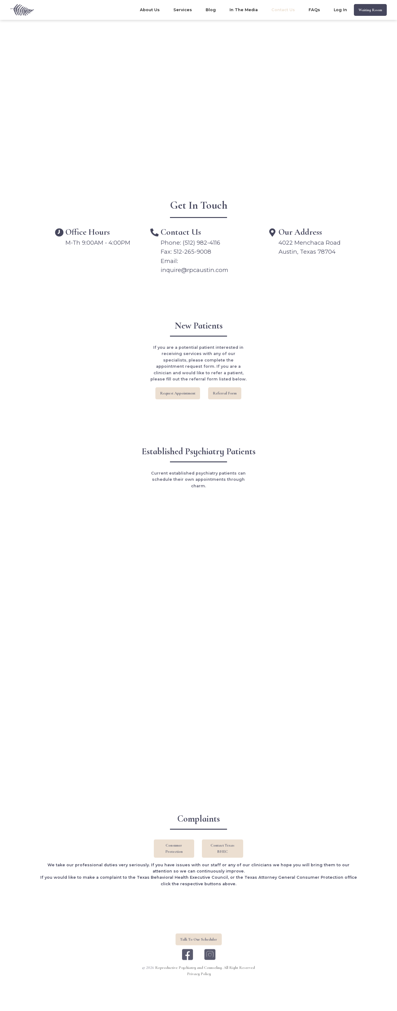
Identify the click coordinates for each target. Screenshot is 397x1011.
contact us (283, 9)
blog (211, 9)
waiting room (370, 9)
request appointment (178, 404)
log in (340, 9)
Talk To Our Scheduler (198, 951)
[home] (22, 10)
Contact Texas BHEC (222, 860)
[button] (183, 10)
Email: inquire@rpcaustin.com (194, 265)
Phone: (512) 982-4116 (190, 242)
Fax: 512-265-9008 (186, 251)
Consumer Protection (174, 860)
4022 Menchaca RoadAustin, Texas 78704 (310, 247)
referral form (225, 404)
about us (150, 9)
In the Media (244, 9)
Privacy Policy (199, 985)
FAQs (314, 9)
